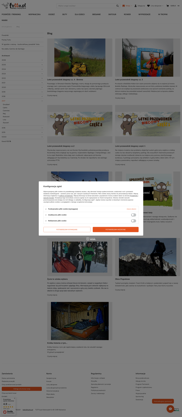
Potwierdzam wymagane (66, 230)
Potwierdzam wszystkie (116, 230)
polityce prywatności (66, 196)
